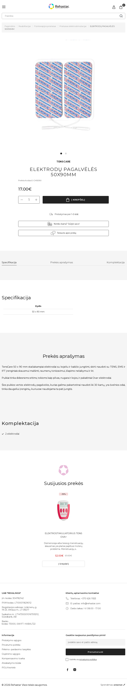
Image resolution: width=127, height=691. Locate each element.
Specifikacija (10, 262)
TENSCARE (63, 161)
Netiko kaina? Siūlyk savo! (67, 224)
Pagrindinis (10, 26)
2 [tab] (66, 153)
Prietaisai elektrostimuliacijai (73, 26)
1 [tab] (61, 153)
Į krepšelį (78, 199)
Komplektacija (115, 262)
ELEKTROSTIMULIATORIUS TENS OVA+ (63, 535)
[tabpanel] (64, 95)
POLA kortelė (8, 667)
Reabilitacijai (25, 26)
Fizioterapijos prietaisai (45, 26)
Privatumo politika (11, 645)
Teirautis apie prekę (66, 233)
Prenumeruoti (95, 652)
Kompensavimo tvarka (13, 658)
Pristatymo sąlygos (11, 640)
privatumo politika (88, 659)
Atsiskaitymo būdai (11, 663)
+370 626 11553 (88, 598)
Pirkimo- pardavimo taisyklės (16, 649)
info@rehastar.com (90, 603)
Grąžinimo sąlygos (11, 654)
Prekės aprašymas (62, 262)
